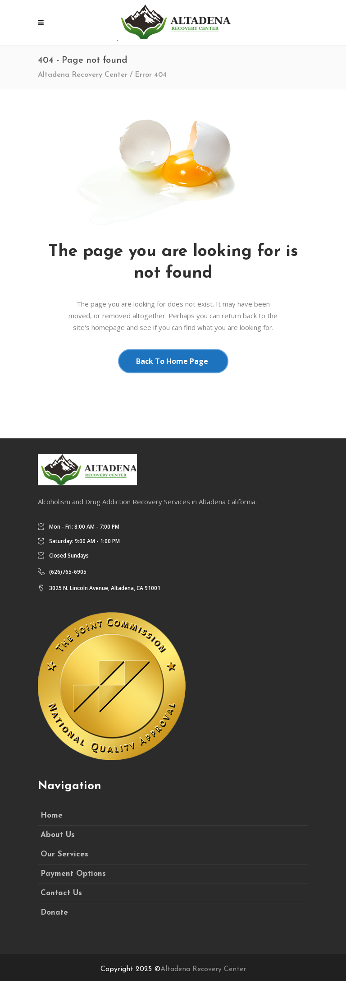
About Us (58, 835)
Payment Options (73, 874)
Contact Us (61, 893)
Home (52, 815)
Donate (54, 912)
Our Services (64, 854)
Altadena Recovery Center (82, 75)
